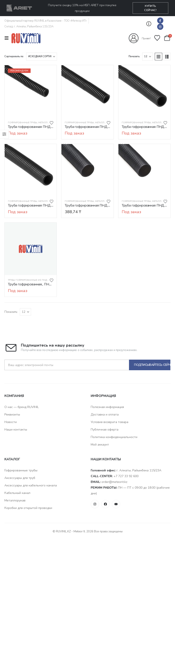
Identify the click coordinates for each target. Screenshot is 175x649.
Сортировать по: (14, 56)
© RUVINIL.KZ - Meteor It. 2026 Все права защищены (88, 531)
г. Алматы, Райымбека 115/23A (138, 470)
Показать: (134, 56)
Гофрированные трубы (22, 122)
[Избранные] (157, 38)
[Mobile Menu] (7, 38)
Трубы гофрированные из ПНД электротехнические (41, 280)
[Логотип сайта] (26, 38)
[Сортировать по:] (41, 57)
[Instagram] (160, 27)
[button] (149, 23)
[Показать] (147, 57)
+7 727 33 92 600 (126, 476)
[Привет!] (140, 38)
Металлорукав (47, 122)
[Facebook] (160, 20)
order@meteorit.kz (114, 482)
